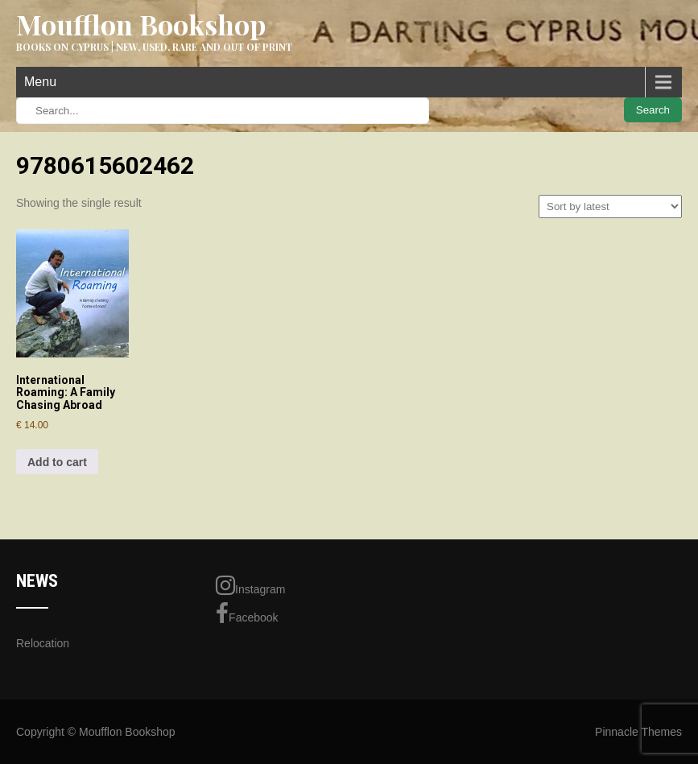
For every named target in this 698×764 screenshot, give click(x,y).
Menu (40, 82)
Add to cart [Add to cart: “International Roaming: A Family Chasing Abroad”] (57, 462)
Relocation (42, 643)
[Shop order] (610, 206)
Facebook (247, 613)
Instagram (250, 585)
